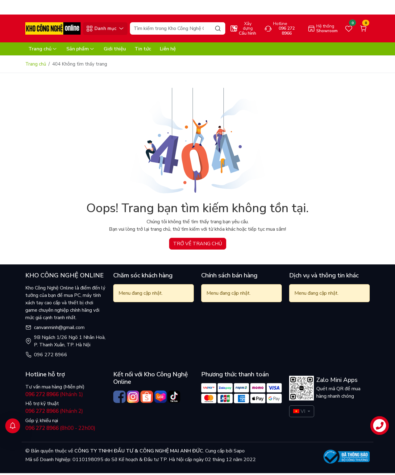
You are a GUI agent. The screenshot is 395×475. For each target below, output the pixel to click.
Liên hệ (168, 50)
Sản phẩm (80, 50)
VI (299, 413)
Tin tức (143, 50)
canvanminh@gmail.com (59, 329)
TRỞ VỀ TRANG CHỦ (197, 245)
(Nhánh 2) (54, 413)
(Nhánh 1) (54, 396)
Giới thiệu (115, 50)
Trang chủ (43, 50)
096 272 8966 (50, 356)
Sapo (238, 452)
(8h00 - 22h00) (60, 430)
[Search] (177, 30)
